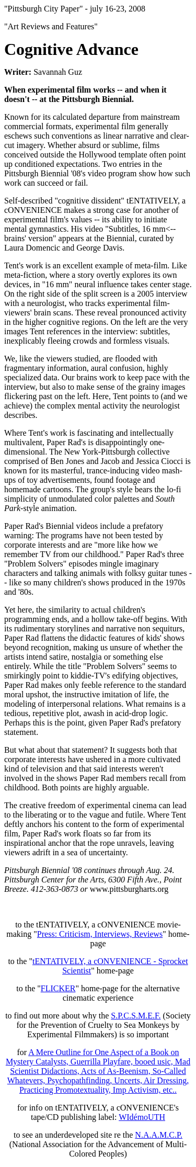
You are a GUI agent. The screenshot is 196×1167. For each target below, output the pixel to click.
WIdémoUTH (142, 1117)
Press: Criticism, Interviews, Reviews (100, 934)
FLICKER (58, 988)
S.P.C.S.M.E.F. (135, 1015)
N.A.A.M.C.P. (158, 1134)
